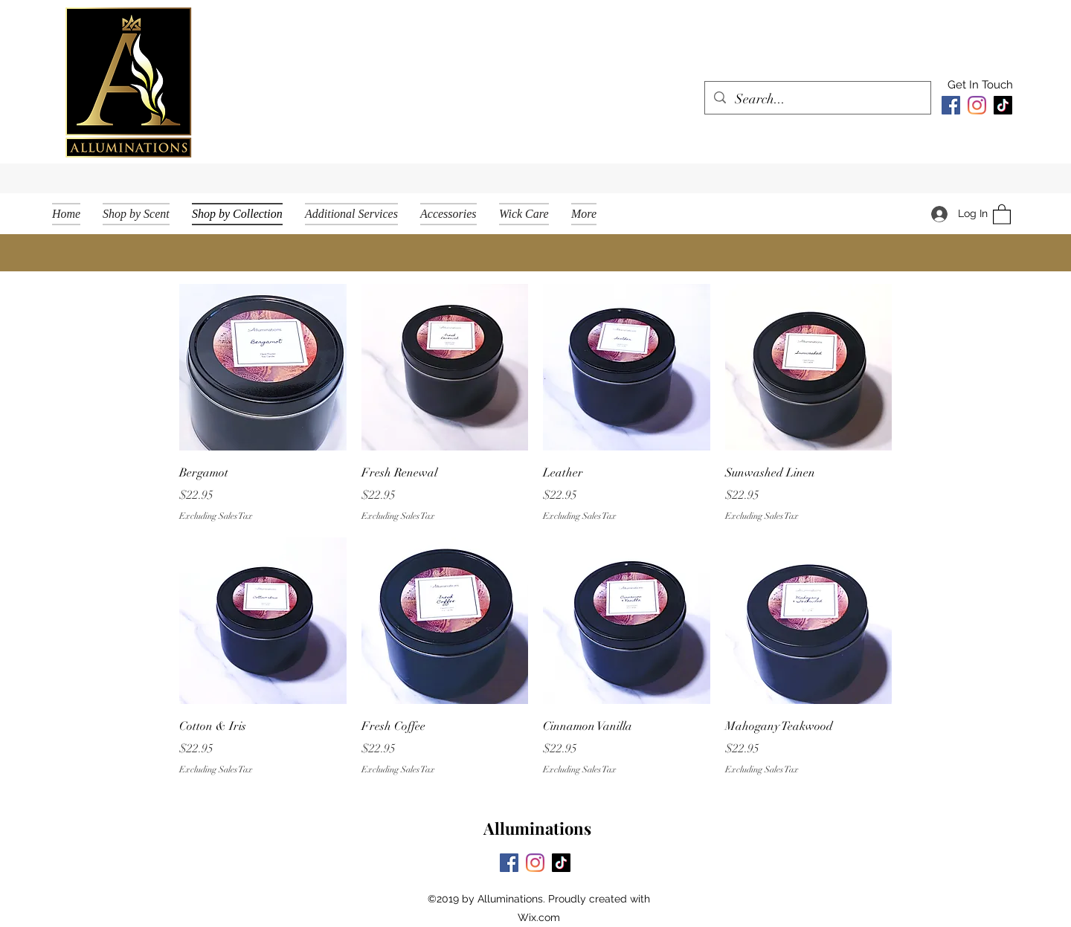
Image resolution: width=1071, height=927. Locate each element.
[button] (1002, 214)
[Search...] (817, 99)
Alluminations (537, 828)
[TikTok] (1003, 105)
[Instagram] (977, 105)
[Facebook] (951, 105)
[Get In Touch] (980, 85)
